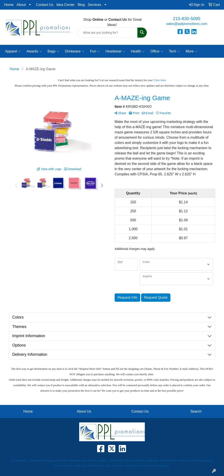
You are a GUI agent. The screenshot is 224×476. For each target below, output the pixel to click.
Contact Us (44, 5)
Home (9, 5)
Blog (81, 5)
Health (138, 51)
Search (196, 411)
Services (94, 5)
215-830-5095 (186, 18)
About (21, 5)
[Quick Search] (107, 33)
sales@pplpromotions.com (186, 24)
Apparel (13, 51)
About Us (84, 411)
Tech (174, 51)
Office (156, 51)
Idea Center (65, 5)
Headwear (115, 51)
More (191, 51)
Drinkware (74, 51)
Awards (34, 51)
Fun (95, 51)
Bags (53, 51)
